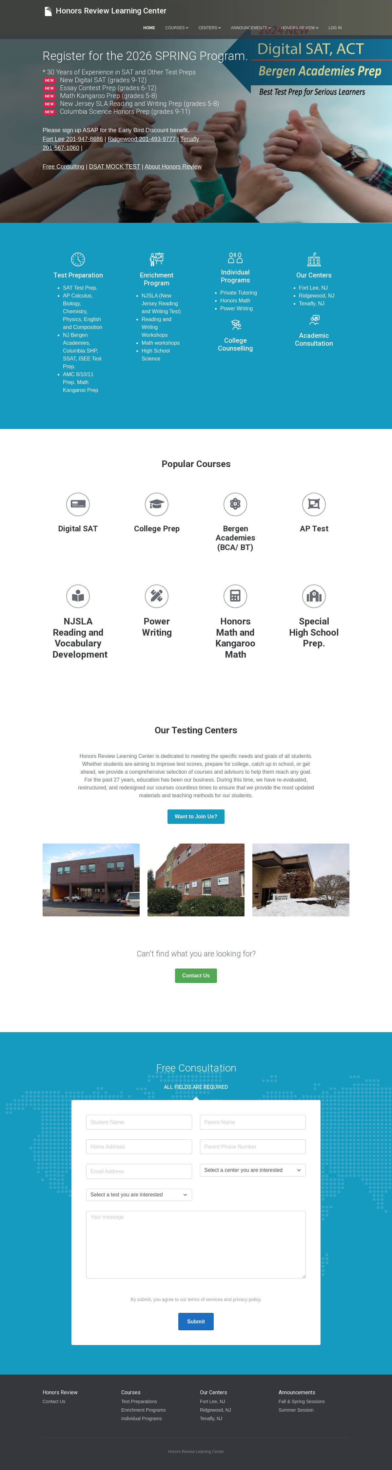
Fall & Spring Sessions (302, 1401)
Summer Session (296, 1410)
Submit (196, 1321)
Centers (209, 28)
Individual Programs (141, 1418)
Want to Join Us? (196, 816)
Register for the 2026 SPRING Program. (145, 56)
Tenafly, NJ (211, 1418)
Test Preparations (139, 1401)
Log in (335, 28)
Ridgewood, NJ (215, 1410)
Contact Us (196, 975)
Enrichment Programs (143, 1410)
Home (149, 28)
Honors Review (299, 28)
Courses (176, 28)
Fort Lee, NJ (212, 1401)
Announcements (251, 28)
